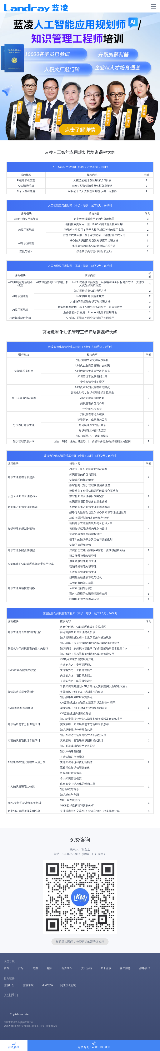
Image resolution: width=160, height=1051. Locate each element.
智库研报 (66, 968)
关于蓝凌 (105, 968)
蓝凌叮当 (9, 985)
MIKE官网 (47, 985)
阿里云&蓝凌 (68, 985)
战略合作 (144, 968)
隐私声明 (8, 1026)
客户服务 (125, 968)
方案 (35, 968)
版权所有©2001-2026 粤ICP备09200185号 (35, 1026)
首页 (6, 968)
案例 (49, 968)
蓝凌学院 (28, 985)
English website (19, 1014)
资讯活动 (86, 968)
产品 (21, 968)
